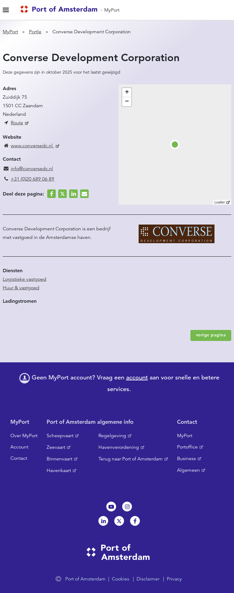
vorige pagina (211, 335)
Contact (18, 458)
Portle (35, 32)
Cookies (120, 579)
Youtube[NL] (111, 506)
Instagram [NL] (127, 506)
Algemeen (188, 470)
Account (19, 447)
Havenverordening (118, 447)
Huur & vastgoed (21, 288)
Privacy (174, 579)
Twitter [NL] (119, 521)
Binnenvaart (59, 459)
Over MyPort (23, 436)
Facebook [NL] (135, 521)
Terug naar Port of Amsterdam (130, 459)
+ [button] (127, 92)
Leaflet (219, 202)
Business (186, 459)
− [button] (127, 101)
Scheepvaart (60, 436)
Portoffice (187, 447)
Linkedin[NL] (103, 521)
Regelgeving (112, 436)
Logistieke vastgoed (24, 279)
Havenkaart (59, 470)
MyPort (111, 10)
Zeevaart (56, 447)
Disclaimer (147, 579)
